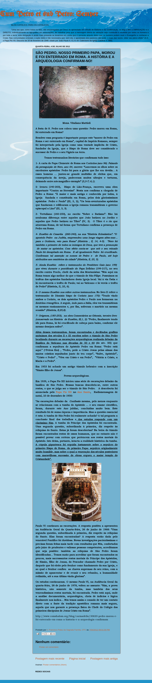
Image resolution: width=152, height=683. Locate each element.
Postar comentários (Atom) (55, 665)
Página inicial (77, 658)
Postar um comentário (48, 647)
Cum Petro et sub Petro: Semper (49, 14)
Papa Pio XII (63, 392)
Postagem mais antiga (104, 658)
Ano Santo (83, 392)
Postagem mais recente (49, 658)
